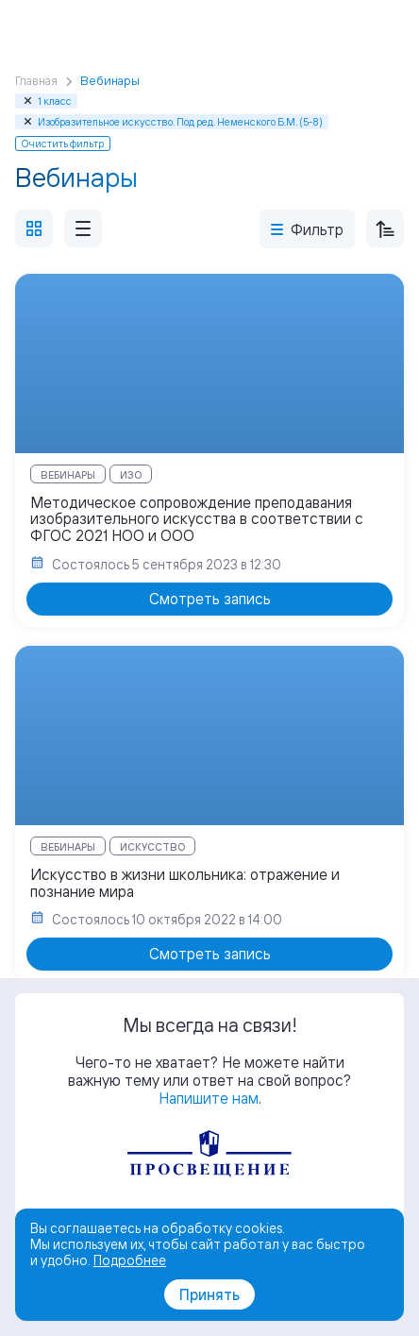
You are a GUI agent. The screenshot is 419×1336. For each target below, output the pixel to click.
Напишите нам (209, 1098)
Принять (209, 1294)
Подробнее (129, 1260)
